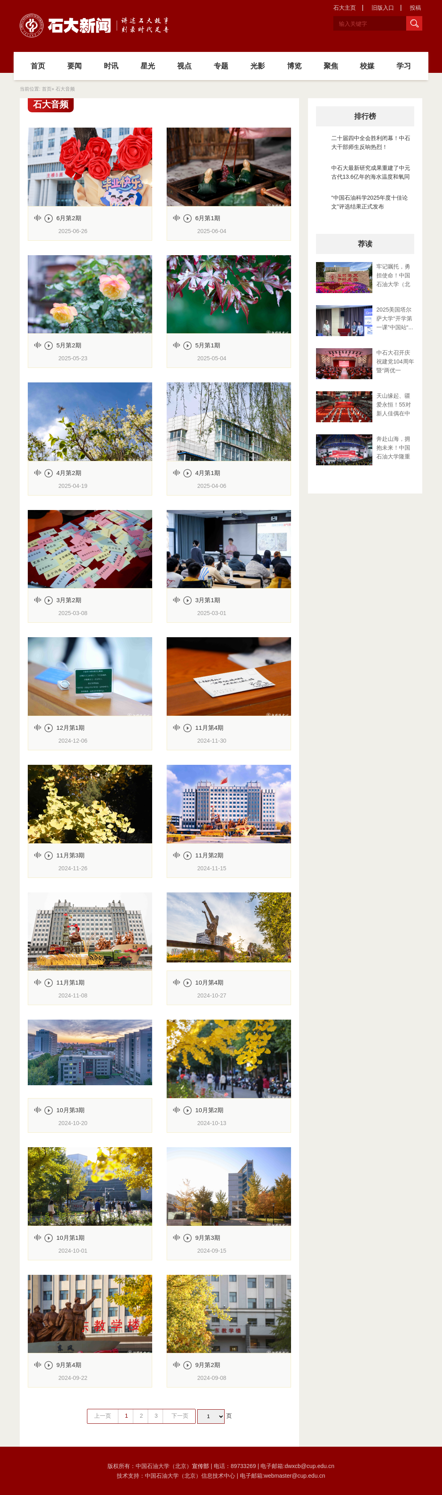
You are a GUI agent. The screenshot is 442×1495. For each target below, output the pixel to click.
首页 (38, 66)
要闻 (74, 66)
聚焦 (331, 66)
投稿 (415, 7)
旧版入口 (383, 7)
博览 (294, 66)
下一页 (179, 1415)
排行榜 (365, 116)
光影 (257, 66)
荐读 (365, 244)
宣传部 (201, 1466)
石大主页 (344, 7)
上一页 (102, 1415)
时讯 (111, 66)
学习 (404, 66)
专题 (221, 66)
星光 (147, 66)
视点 (184, 66)
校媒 (367, 66)
